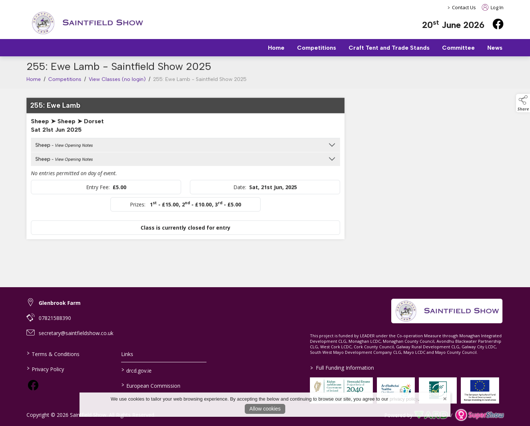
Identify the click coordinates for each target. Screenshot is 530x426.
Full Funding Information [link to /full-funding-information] (342, 367)
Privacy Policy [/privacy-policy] (45, 369)
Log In (493, 7)
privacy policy (404, 399)
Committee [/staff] (458, 47)
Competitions (64, 83)
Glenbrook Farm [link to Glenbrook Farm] (60, 302)
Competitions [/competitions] (316, 47)
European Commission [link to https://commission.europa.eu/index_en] (150, 385)
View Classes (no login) (117, 83)
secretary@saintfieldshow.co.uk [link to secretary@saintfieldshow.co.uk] (76, 333)
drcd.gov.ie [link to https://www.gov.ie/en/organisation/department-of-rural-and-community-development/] (136, 370)
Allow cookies (265, 409)
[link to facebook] (33, 385)
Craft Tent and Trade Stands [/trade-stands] (389, 47)
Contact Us (464, 7)
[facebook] (498, 23)
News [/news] (494, 47)
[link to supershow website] (479, 415)
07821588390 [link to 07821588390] (55, 317)
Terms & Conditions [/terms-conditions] (53, 353)
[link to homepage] (87, 23)
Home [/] (276, 47)
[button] (523, 103)
